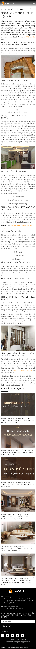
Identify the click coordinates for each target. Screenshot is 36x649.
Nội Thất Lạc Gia (29, 37)
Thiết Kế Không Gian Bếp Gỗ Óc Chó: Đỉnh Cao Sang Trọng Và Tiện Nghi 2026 (17, 485)
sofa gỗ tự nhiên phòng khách (23, 370)
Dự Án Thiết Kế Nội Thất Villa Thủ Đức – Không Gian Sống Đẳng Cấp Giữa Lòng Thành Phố (17, 549)
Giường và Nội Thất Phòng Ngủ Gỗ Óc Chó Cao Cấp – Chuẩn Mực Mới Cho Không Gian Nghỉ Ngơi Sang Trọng (17, 582)
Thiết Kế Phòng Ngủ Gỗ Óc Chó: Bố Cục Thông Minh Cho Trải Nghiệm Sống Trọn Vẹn (17, 453)
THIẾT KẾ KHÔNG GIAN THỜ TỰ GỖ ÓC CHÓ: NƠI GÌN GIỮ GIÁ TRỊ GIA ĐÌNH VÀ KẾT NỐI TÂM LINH (17, 421)
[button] (33, 3)
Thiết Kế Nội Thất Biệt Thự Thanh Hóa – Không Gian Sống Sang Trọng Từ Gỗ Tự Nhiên (17, 517)
